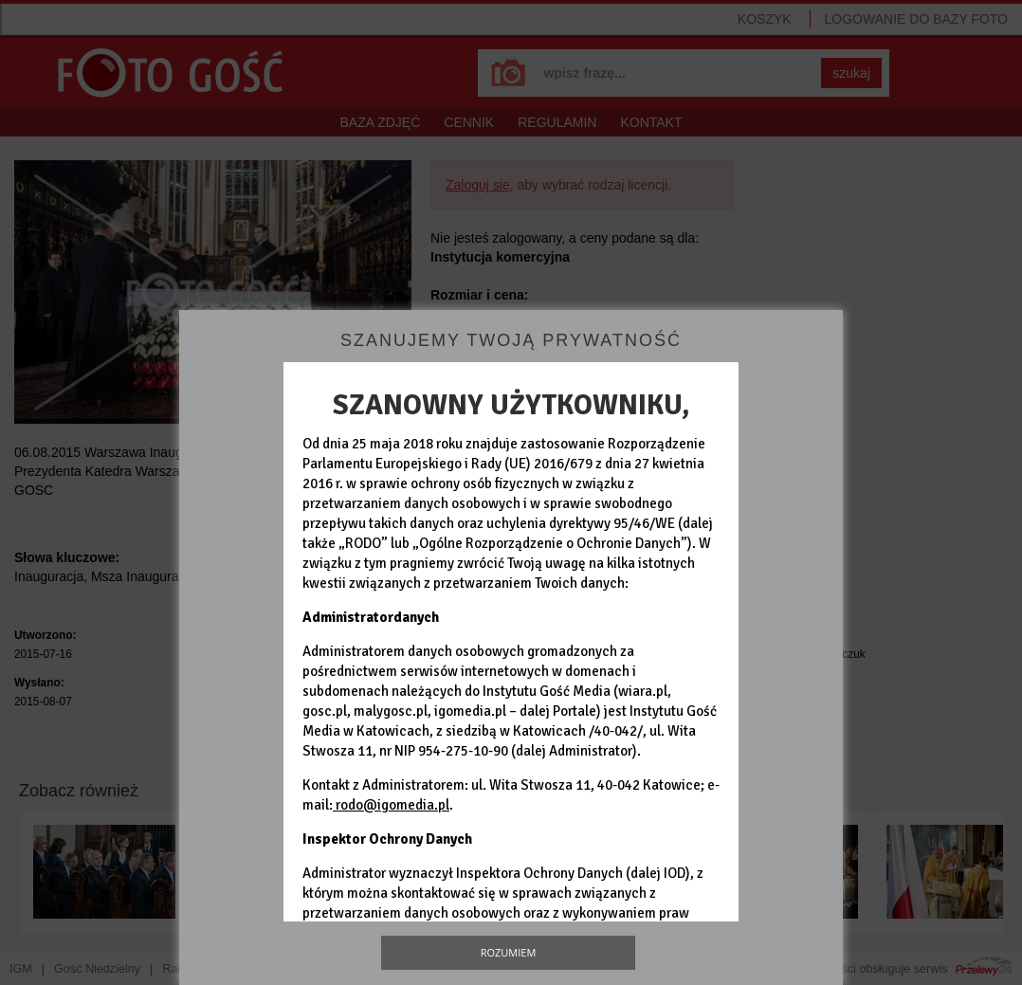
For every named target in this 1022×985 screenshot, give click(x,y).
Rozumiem (509, 952)
